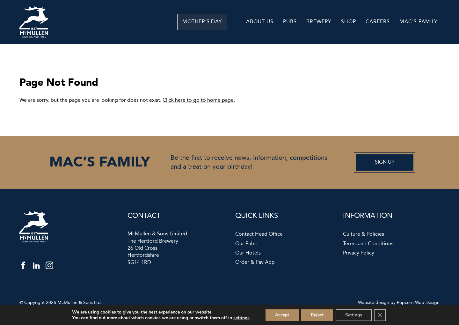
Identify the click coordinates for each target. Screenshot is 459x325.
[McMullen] (33, 36)
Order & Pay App (255, 262)
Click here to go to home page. (199, 100)
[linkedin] (36, 267)
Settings (353, 315)
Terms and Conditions (368, 244)
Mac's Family (418, 22)
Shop (348, 22)
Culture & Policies (363, 234)
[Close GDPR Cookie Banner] (380, 315)
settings (241, 318)
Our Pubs (246, 244)
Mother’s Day (214, 22)
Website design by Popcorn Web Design (399, 302)
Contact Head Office (259, 234)
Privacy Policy (358, 253)
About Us (259, 22)
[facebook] (23, 267)
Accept (282, 315)
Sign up (384, 162)
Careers (378, 22)
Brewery (319, 22)
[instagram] (49, 267)
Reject (317, 315)
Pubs (290, 22)
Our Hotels (248, 253)
